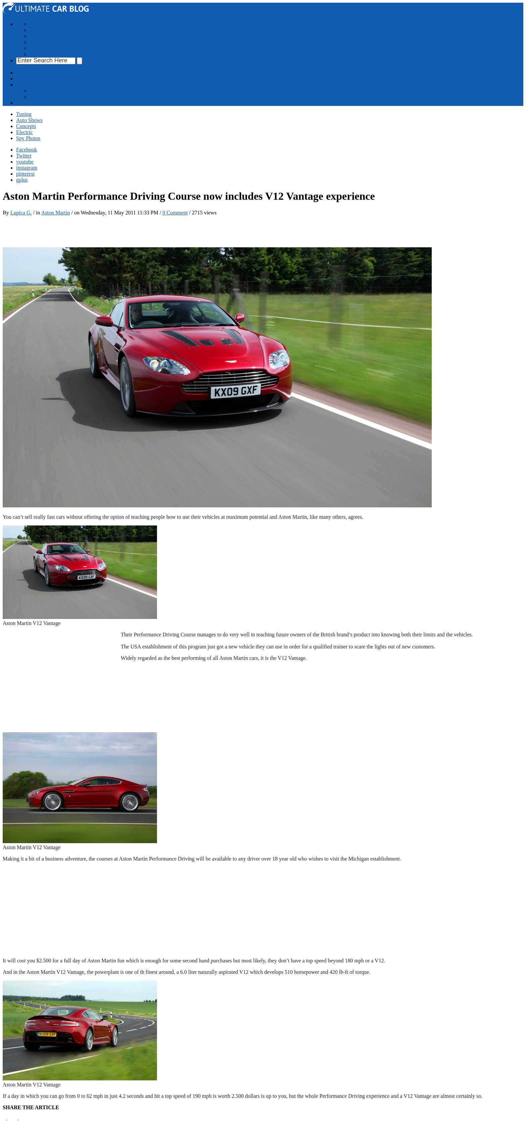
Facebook (26, 149)
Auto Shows (43, 30)
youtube (25, 162)
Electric (38, 42)
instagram (26, 168)
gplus (22, 180)
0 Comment (175, 212)
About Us (26, 72)
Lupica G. (21, 212)
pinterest (25, 174)
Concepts (40, 36)
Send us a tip (43, 90)
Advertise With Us (36, 78)
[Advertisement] (125, 231)
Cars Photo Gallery (50, 54)
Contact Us (28, 84)
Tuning (37, 24)
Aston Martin (55, 212)
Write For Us (44, 97)
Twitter (24, 156)
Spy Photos (42, 48)
